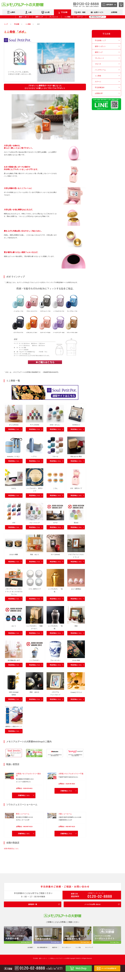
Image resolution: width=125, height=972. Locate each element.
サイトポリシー (66, 947)
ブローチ (98, 64)
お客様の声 (99, 93)
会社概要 (30, 947)
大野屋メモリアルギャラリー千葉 (70, 774)
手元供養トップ (100, 40)
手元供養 (16, 24)
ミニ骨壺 (67, 17)
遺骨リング (39, 17)
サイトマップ (89, 947)
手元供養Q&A (99, 87)
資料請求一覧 (32, 904)
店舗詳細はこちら (24, 795)
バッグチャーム (100, 70)
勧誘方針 (54, 947)
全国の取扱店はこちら (11, 848)
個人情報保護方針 (42, 947)
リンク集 (78, 947)
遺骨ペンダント (24, 17)
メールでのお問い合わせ (92, 904)
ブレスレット (53, 17)
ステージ (80, 17)
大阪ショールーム (65, 814)
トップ (6, 24)
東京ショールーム (22, 814)
